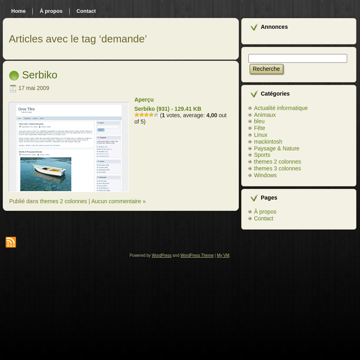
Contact (263, 218)
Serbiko (39, 75)
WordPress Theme (197, 255)
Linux (260, 135)
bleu (259, 121)
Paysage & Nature (277, 148)
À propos (265, 211)
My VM (223, 255)
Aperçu (144, 99)
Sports (262, 155)
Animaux (265, 115)
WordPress (162, 255)
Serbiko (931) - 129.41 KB (167, 109)
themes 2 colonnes (63, 201)
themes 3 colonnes (277, 168)
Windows (265, 175)
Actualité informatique (281, 108)
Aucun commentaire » (118, 201)
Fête (259, 128)
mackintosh (268, 141)
